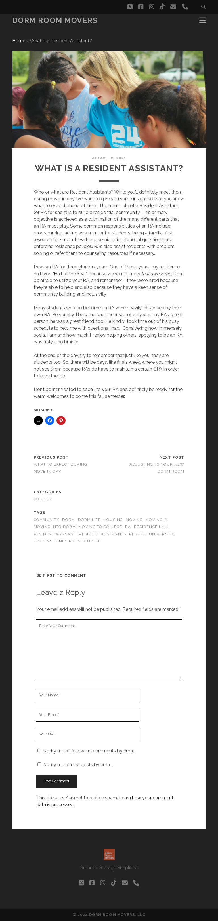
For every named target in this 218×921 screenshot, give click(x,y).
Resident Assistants (102, 534)
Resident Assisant (55, 534)
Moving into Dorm (55, 527)
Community (47, 520)
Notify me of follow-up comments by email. (89, 751)
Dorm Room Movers (55, 20)
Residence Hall (151, 527)
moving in (157, 520)
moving (134, 520)
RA (128, 527)
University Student (79, 541)
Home (18, 40)
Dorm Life (89, 520)
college (43, 499)
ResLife (137, 534)
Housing (113, 520)
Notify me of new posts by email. (78, 764)
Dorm (68, 520)
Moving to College (100, 527)
